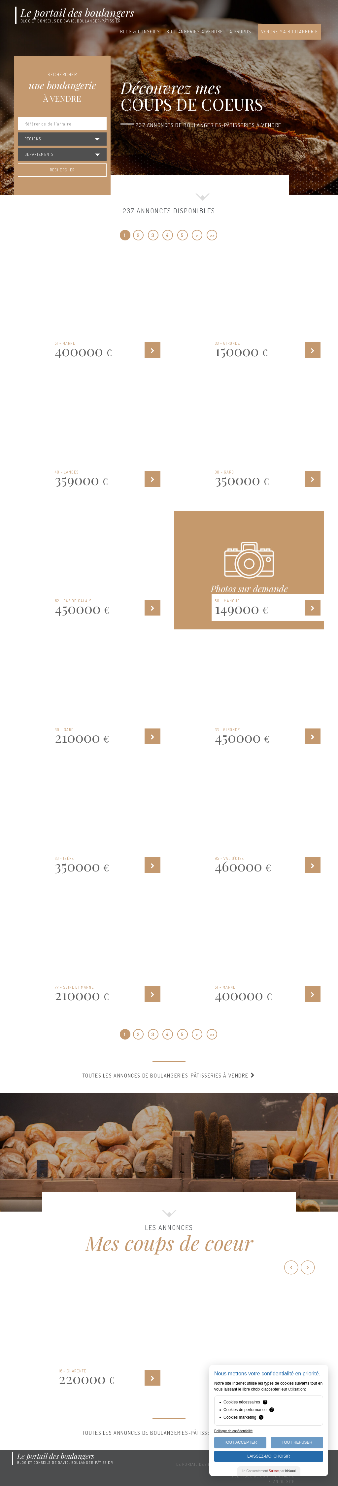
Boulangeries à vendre (194, 31)
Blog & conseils (140, 31)
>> (212, 235)
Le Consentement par (269, 1471)
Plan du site (281, 1481)
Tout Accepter (240, 1442)
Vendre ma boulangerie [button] (289, 31)
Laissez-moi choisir (268, 1456)
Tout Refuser (297, 1442)
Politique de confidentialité (233, 1431)
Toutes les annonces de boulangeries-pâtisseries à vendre (169, 1075)
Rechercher (62, 169)
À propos (240, 31)
